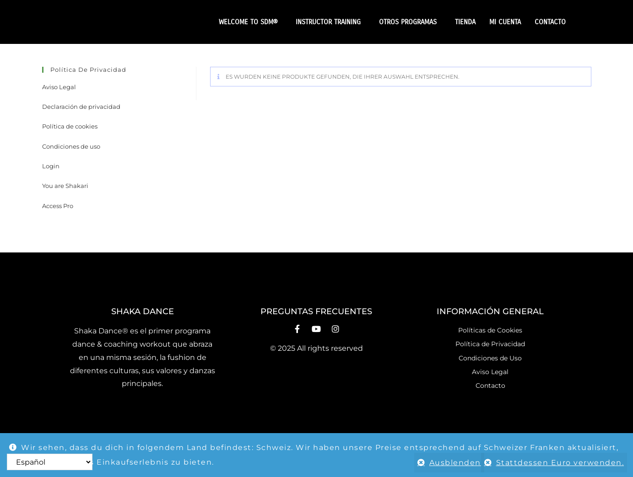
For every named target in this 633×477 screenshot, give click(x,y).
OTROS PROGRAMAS (410, 22)
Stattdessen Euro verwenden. (560, 462)
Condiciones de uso (71, 146)
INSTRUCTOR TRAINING (330, 22)
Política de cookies (69, 126)
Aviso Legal (59, 87)
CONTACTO (550, 22)
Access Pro (57, 205)
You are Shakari (65, 185)
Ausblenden (449, 462)
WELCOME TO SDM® (250, 22)
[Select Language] (49, 462)
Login (51, 166)
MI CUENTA (505, 22)
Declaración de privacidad (81, 106)
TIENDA (465, 22)
